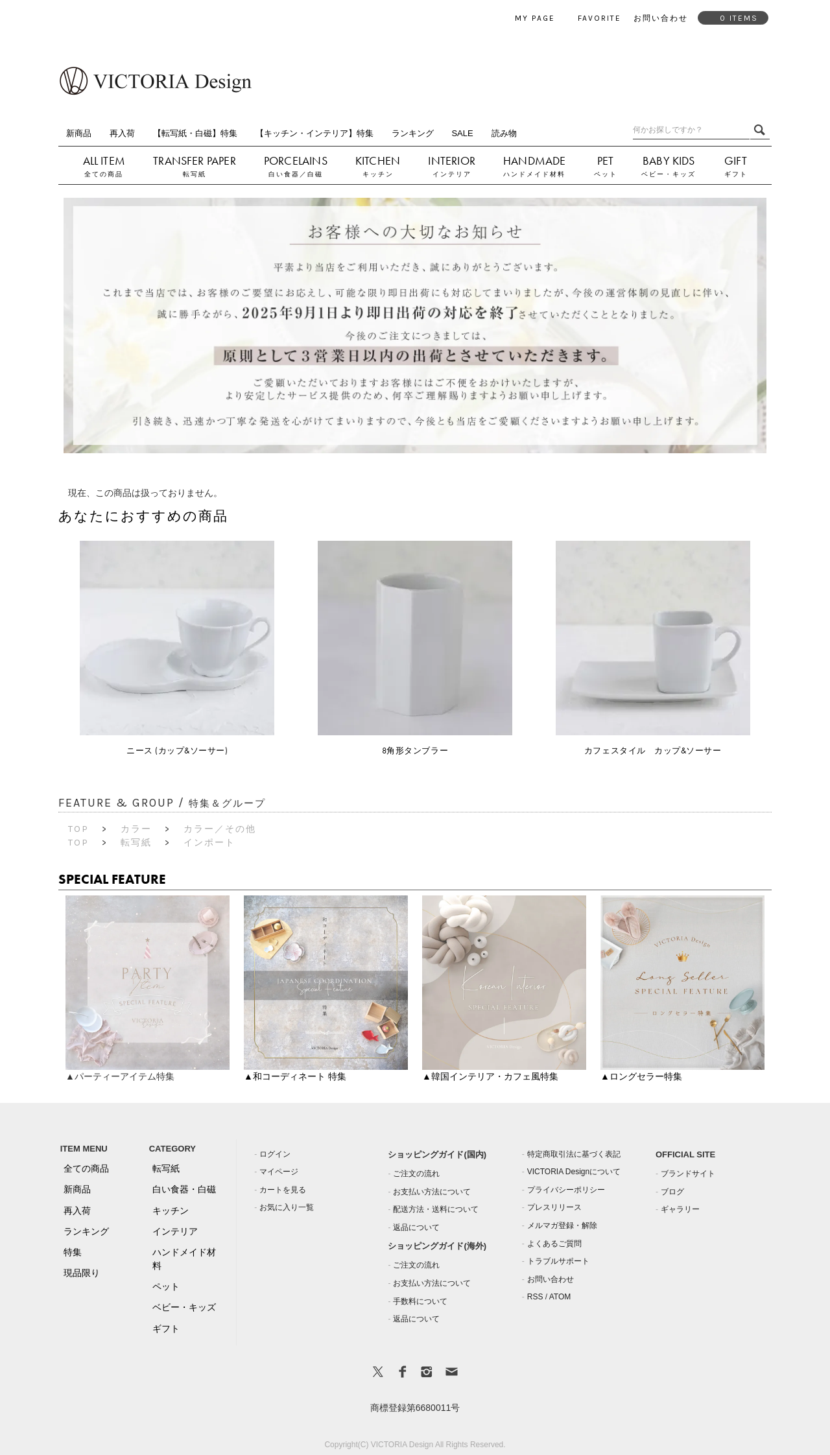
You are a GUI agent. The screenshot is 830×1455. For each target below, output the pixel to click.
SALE (462, 133)
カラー (136, 828)
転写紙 (194, 174)
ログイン (274, 1154)
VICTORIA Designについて (574, 1171)
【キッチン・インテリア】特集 (314, 133)
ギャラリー (680, 1209)
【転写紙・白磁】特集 (195, 133)
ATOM (560, 1296)
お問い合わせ (550, 1279)
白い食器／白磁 (295, 174)
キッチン (378, 174)
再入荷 (122, 133)
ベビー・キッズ (668, 174)
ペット (605, 174)
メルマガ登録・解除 (562, 1225)
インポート (209, 842)
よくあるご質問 (554, 1243)
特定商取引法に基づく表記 (574, 1154)
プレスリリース (554, 1207)
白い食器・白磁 (184, 1189)
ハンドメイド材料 (534, 174)
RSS (535, 1296)
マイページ (278, 1171)
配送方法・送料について (436, 1209)
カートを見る (282, 1189)
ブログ (672, 1191)
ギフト (736, 174)
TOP (78, 828)
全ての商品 (103, 174)
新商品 (78, 133)
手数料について (420, 1301)
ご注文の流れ (416, 1173)
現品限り (82, 1273)
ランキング (413, 133)
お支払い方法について (432, 1191)
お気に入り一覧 (286, 1207)
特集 (73, 1252)
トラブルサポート (558, 1261)
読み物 (504, 133)
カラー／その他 (220, 828)
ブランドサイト (688, 1173)
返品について (416, 1227)
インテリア (452, 174)
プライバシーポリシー (566, 1189)
